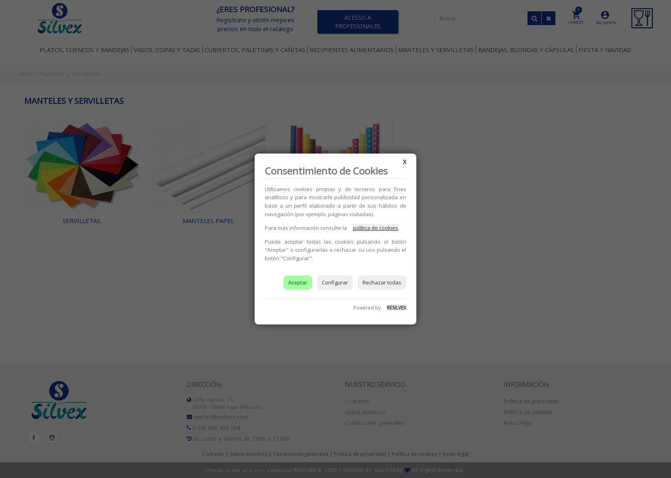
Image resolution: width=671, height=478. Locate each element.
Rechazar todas (382, 282)
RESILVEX (396, 307)
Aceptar (297, 282)
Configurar (335, 282)
